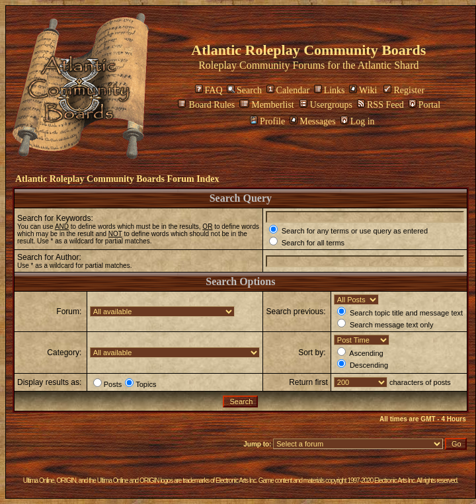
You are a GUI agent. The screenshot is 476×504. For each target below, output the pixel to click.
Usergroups (325, 105)
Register (403, 90)
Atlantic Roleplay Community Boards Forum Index (117, 179)
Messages (312, 121)
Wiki (363, 90)
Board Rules (206, 105)
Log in (357, 121)
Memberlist (266, 105)
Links (329, 90)
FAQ (209, 90)
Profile (267, 121)
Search (244, 90)
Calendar (288, 90)
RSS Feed (380, 105)
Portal (424, 105)
